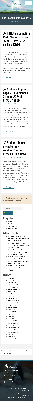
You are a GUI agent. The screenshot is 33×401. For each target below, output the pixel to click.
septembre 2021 (14, 332)
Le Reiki (9, 388)
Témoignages (12, 228)
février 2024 (12, 321)
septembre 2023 (14, 323)
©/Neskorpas (24, 397)
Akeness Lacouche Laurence (15, 382)
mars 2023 (11, 325)
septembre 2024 (14, 307)
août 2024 (11, 309)
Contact (25, 393)
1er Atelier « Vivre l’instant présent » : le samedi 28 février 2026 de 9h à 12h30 (18, 252)
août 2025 (11, 291)
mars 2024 (11, 318)
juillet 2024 (12, 312)
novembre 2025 (13, 287)
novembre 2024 (13, 303)
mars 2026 (11, 280)
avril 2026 (11, 278)
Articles (10, 224)
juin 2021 (11, 334)
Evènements (12, 226)
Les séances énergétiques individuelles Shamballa (14, 352)
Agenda (10, 221)
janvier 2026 (12, 283)
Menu (28, 3)
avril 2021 (11, 336)
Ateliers (25, 388)
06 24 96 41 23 (10, 379)
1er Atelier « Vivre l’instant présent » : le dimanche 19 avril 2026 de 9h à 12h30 (18, 238)
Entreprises (18, 388)
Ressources (25, 395)
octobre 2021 (12, 330)
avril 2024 (11, 316)
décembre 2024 (13, 300)
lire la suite (8, 77)
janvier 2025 (12, 298)
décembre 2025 (13, 285)
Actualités (25, 390)
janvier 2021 (12, 339)
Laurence (21, 48)
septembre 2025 (14, 289)
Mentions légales (16, 393)
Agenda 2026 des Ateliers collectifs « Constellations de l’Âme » (18, 268)
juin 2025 (11, 294)
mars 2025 (11, 296)
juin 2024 (11, 314)
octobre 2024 (12, 305)
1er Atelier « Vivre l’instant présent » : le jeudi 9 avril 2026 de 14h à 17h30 (18, 245)
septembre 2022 (14, 327)
